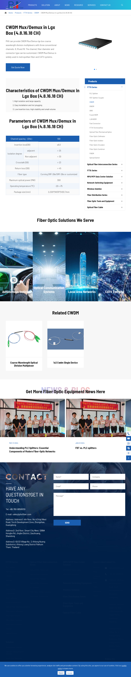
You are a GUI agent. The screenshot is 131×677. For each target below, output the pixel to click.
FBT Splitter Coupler (96, 98)
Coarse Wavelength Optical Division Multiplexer (24, 366)
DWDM (91, 106)
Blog (95, 572)
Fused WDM (93, 115)
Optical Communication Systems (15, 653)
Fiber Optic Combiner (97, 149)
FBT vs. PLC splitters (85, 447)
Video (95, 587)
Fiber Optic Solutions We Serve (65, 222)
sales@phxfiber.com (20, 514)
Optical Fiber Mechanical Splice (100, 132)
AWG (91, 110)
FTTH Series (27, 13)
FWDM (91, 153)
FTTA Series (92, 170)
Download (97, 591)
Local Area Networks (14, 658)
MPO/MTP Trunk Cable (72, 570)
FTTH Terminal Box (96, 128)
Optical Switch (94, 158)
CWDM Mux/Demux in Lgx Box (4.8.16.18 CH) (56, 13)
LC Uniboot (34, 587)
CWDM (36, 13)
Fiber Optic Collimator (97, 136)
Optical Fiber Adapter (38, 579)
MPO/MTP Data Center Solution (100, 176)
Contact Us (105, 5)
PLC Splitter (93, 93)
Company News (96, 577)
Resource (78, 5)
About (57, 5)
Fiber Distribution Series (97, 195)
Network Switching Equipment (100, 182)
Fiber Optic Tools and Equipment (100, 201)
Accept (69, 673)
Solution (46, 5)
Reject (61, 673)
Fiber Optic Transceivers (39, 596)
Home (11, 13)
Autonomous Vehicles (14, 647)
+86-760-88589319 (15, 509)
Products (32, 5)
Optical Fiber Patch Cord (39, 570)
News (67, 5)
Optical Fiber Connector (39, 574)
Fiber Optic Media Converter (40, 592)
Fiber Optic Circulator (97, 145)
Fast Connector (94, 123)
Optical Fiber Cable (95, 207)
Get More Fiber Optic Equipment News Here (65, 391)
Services (92, 5)
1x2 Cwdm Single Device (65, 364)
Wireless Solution (94, 189)
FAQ (95, 582)
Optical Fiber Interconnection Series (102, 164)
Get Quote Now (18, 67)
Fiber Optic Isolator (96, 140)
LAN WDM (93, 119)
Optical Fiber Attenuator (39, 583)
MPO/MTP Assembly (71, 574)
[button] (94, 69)
